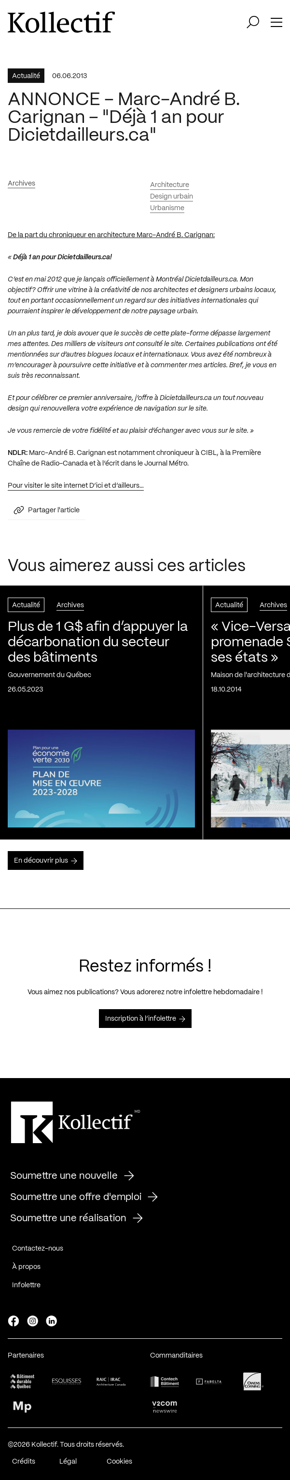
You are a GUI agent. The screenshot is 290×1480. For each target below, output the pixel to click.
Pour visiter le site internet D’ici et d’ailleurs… (76, 489)
